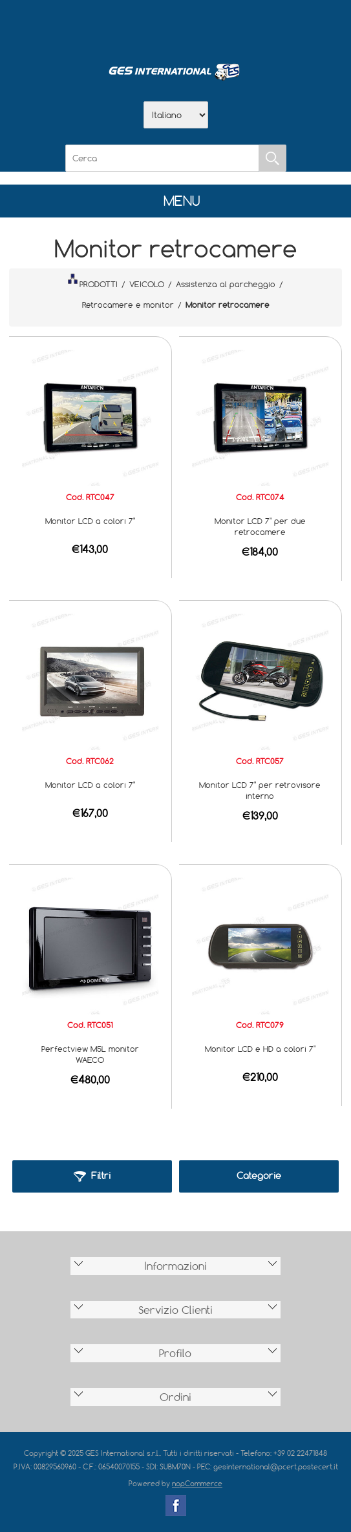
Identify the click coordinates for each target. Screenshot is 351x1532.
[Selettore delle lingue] (176, 114)
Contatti (209, 26)
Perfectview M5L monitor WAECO (90, 1054)
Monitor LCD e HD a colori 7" (260, 1048)
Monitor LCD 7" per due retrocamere (260, 526)
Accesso (243, 26)
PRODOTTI (92, 281)
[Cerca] (162, 158)
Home (108, 26)
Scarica (175, 26)
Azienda (142, 26)
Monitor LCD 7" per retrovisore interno (260, 790)
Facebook (175, 1505)
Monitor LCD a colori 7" (90, 521)
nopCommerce (197, 1483)
